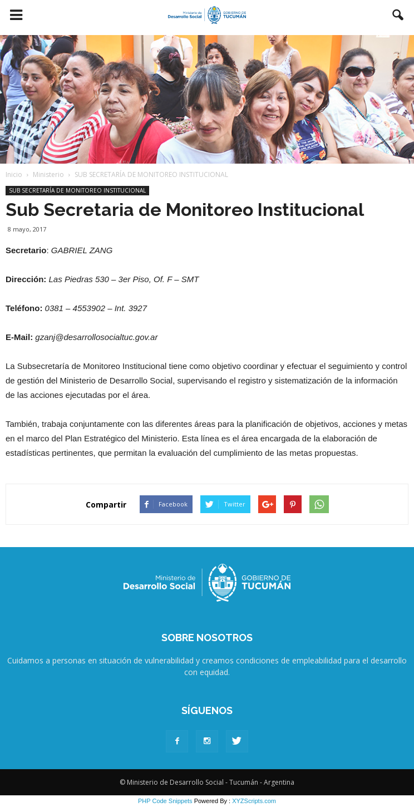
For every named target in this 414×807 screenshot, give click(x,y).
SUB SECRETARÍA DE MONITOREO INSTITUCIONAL (77, 190)
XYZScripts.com (254, 801)
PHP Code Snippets (165, 801)
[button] (398, 15)
